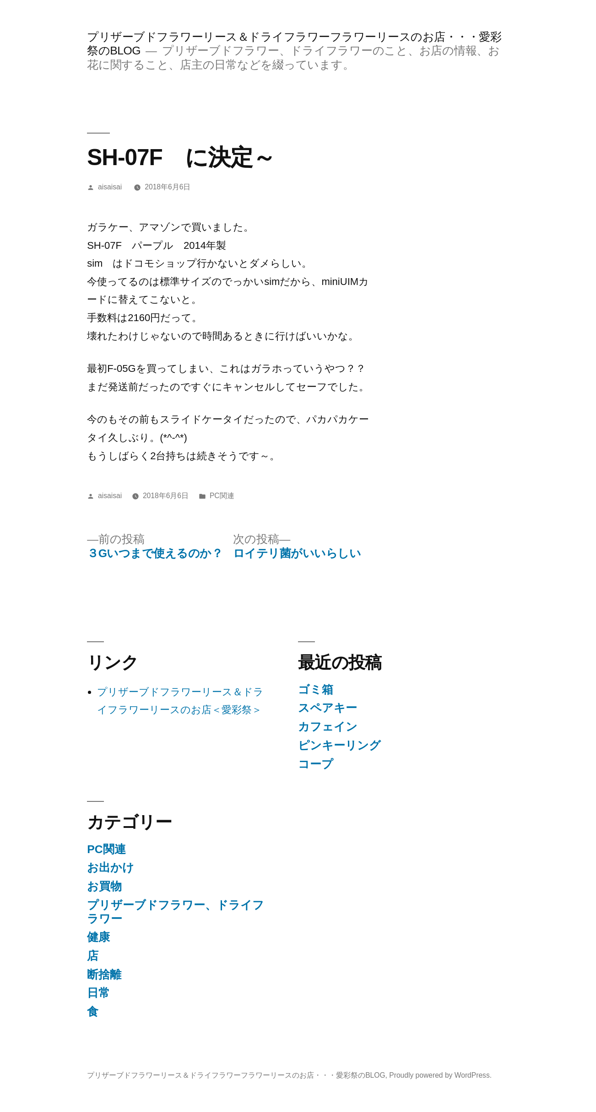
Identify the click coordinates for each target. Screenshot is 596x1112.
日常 (98, 993)
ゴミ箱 (315, 689)
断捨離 (104, 974)
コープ (315, 764)
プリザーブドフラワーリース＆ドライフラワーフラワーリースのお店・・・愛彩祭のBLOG (236, 1075)
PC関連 (222, 496)
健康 (98, 937)
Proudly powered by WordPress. (440, 1075)
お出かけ (110, 867)
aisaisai (110, 187)
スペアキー (327, 708)
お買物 (104, 886)
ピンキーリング (339, 745)
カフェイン (328, 726)
